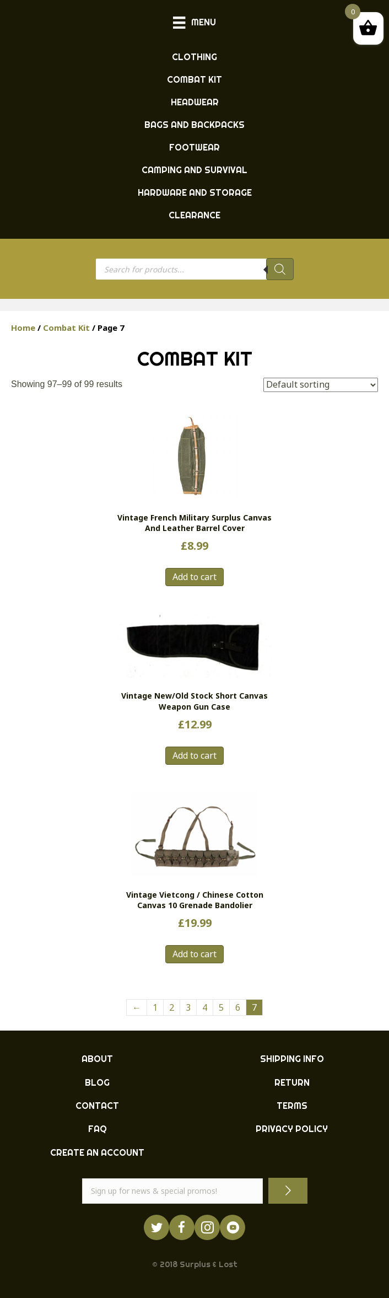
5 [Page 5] (221, 1007)
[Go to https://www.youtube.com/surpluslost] (232, 1227)
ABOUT (97, 1058)
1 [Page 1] (155, 1007)
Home (23, 327)
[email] (172, 1191)
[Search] (280, 269)
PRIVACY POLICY (292, 1128)
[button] (287, 1191)
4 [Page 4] (204, 1007)
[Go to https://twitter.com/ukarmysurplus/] (156, 1227)
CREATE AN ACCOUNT (97, 1152)
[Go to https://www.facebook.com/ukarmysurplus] (181, 1227)
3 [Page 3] (188, 1007)
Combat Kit (66, 327)
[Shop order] (320, 385)
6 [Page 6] (237, 1007)
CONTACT (97, 1105)
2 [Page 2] (171, 1007)
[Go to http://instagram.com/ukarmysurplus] (207, 1227)
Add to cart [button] (194, 577)
